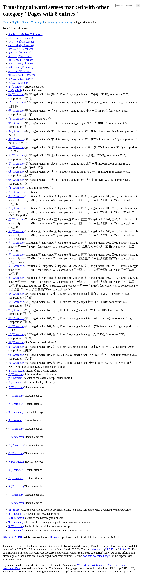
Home (6, 22)
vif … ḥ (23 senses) (19, 82)
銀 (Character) (16, 334)
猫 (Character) (16, 179)
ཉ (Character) (15, 412)
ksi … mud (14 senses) (21, 59)
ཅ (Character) (16, 395)
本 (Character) (16, 131)
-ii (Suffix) (14, 509)
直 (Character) (16, 191)
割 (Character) (16, 94)
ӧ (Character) (15, 381)
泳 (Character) (16, 155)
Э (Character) (16, 374)
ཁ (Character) (16, 387)
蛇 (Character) (16, 310)
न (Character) (15, 522)
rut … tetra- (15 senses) (21, 74)
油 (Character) (16, 147)
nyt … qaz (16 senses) (20, 67)
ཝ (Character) (16, 461)
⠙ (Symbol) (15, 90)
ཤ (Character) (16, 494)
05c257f (109, 549)
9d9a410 (124, 549)
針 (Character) (16, 326)
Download (55, 537)
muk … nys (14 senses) (21, 63)
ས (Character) (16, 502)
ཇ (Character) (15, 403)
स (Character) (16, 526)
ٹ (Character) (16, 86)
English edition (20, 22)
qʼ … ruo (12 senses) (19, 71)
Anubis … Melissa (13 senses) (25, 34)
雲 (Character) (16, 342)
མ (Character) (16, 436)
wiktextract (97, 549)
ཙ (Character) (16, 445)
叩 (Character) (16, 102)
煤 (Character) (16, 171)
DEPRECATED (12, 537)
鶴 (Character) (16, 362)
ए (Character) (15, 513)
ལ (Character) (16, 486)
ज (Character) (16, 517)
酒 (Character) (16, 318)
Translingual (37, 22)
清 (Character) (16, 163)
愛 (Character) (16, 122)
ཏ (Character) (15, 420)
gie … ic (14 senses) (19, 52)
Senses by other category (59, 22)
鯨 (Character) (16, 346)
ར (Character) (15, 478)
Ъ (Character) (16, 370)
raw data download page (96, 555)
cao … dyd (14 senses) (21, 45)
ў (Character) (15, 377)
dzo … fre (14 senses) (20, 48)
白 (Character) (16, 187)
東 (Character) (16, 139)
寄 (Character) (16, 110)
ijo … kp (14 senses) (20, 56)
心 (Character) (16, 118)
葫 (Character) (16, 301)
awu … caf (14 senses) (21, 41)
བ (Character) (16, 428)
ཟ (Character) (15, 469)
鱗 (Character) (16, 354)
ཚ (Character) (16, 453)
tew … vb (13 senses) (20, 78)
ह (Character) (15, 530)
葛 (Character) (16, 293)
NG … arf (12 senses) (20, 37)
